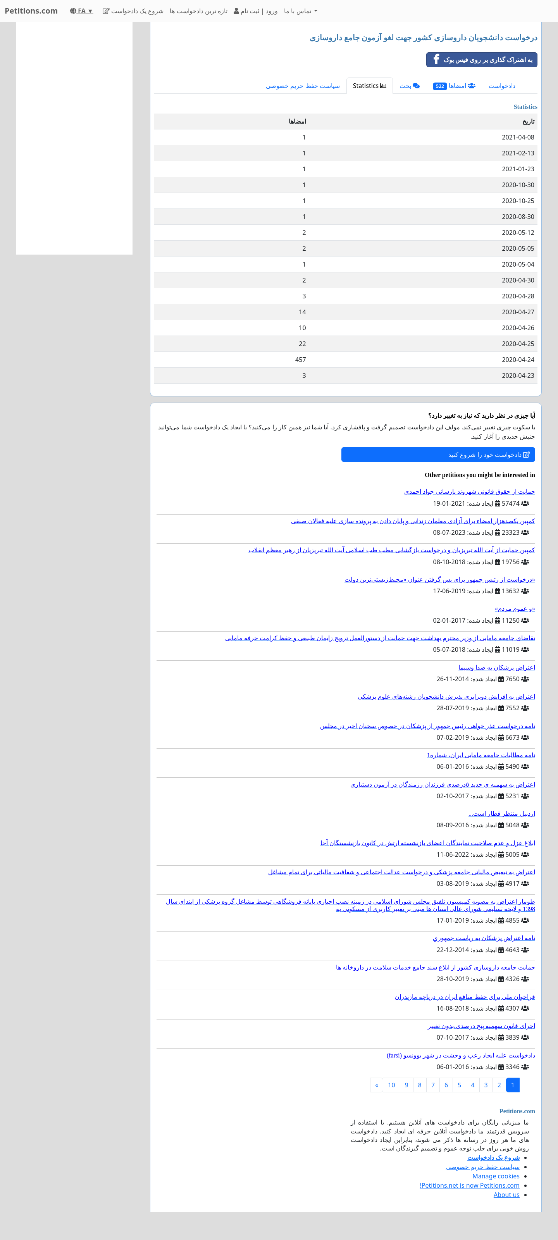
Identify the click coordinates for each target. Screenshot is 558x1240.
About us (507, 1194)
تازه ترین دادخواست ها (198, 11)
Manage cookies (496, 1176)
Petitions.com (31, 10)
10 (391, 1085)
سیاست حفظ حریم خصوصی (302, 85)
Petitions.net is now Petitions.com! (470, 1185)
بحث (410, 85)
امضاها (454, 85)
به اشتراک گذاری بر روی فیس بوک (479, 60)
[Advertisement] (74, 138)
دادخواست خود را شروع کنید (489, 454)
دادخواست (502, 85)
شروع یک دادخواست (133, 11)
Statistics (370, 85)
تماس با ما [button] (298, 11)
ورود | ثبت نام (256, 11)
